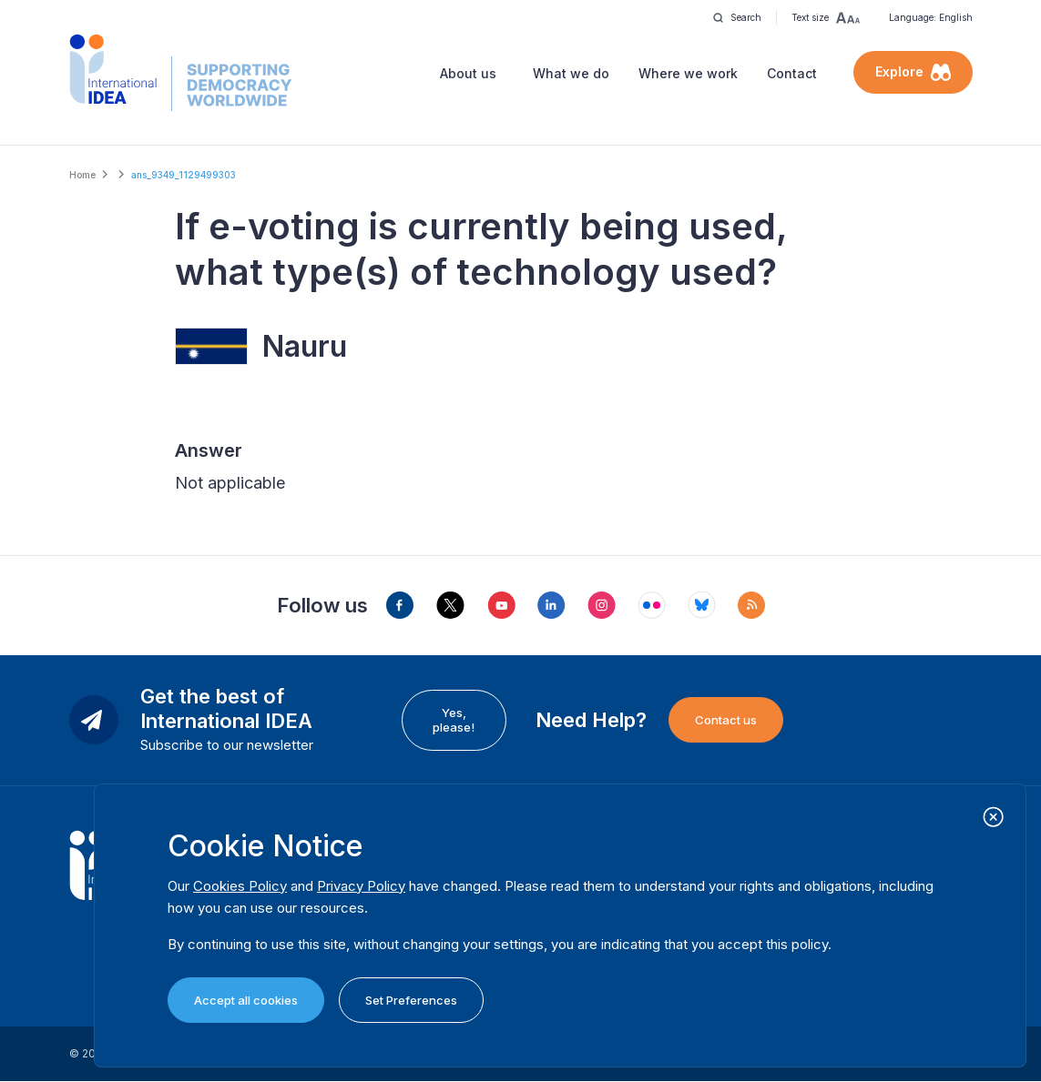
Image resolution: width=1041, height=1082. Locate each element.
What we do (571, 73)
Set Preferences (411, 1000)
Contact (792, 73)
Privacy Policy (361, 886)
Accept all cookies (246, 1000)
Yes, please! (454, 719)
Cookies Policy (240, 886)
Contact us (726, 720)
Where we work (688, 73)
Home (82, 174)
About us (468, 73)
